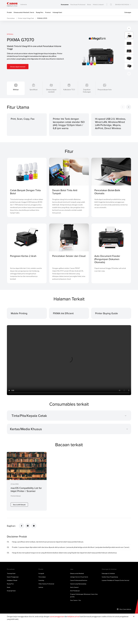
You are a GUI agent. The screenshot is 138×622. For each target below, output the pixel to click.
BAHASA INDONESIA (122, 4)
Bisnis (89, 4)
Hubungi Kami (57, 12)
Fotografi (41, 573)
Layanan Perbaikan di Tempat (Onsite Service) (115, 580)
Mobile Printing (19, 313)
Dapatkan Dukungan (87, 90)
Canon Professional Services (78, 580)
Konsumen (65, 4)
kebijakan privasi (73, 616)
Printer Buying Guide (106, 313)
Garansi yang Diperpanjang (78, 584)
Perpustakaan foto (105, 89)
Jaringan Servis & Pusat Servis (79, 577)
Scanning (41, 580)
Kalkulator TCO (69, 89)
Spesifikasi (33, 89)
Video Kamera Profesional (46, 584)
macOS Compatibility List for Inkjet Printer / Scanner (26, 489)
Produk (9, 12)
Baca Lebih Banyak (19, 504)
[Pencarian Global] (111, 4)
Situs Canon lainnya (125, 609)
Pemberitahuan (16, 496)
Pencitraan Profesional (78, 4)
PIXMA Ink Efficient (63, 313)
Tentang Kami (11, 573)
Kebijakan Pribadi (12, 580)
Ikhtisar (16, 89)
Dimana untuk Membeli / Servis (24, 12)
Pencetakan (42, 577)
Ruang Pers (39, 12)
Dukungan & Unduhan (108, 573)
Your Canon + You (75, 600)
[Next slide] (129, 28)
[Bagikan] (21, 525)
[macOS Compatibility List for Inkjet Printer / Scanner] (27, 481)
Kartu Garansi (74, 587)
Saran (8, 587)
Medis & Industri (98, 4)
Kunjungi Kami (11, 590)
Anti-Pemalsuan (75, 590)
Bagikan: (11, 525)
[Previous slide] (129, 74)
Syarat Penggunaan (13, 577)
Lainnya (41, 587)
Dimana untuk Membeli (77, 573)
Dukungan (127, 12)
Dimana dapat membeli (17, 67)
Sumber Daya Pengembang (110, 577)
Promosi (48, 12)
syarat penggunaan (57, 616)
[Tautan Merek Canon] (12, 4)
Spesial (10, 34)
